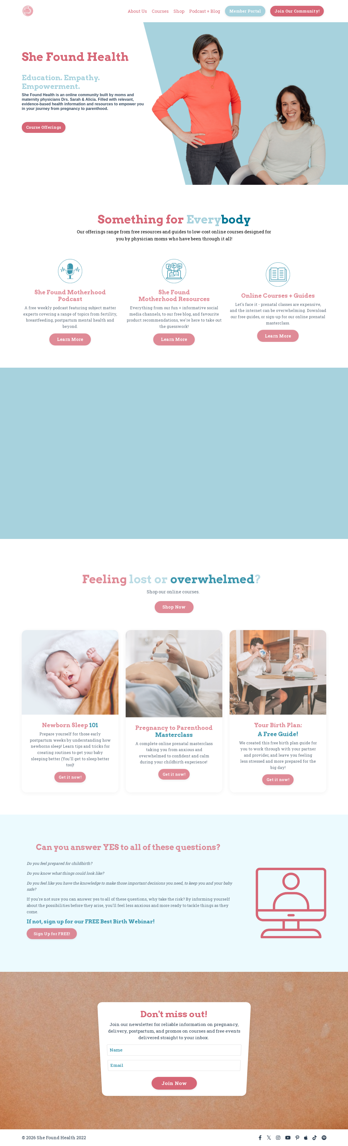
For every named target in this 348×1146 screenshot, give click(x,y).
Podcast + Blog (204, 11)
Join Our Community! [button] (297, 11)
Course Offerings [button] (43, 127)
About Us (137, 11)
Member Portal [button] (245, 11)
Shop (179, 11)
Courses (160, 11)
